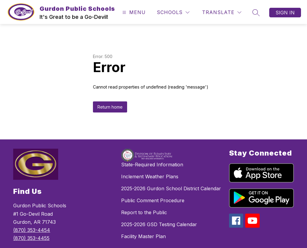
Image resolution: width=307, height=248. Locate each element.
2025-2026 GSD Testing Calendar (159, 224)
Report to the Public (144, 212)
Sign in (285, 13)
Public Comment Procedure (152, 200)
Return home (110, 106)
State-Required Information (152, 165)
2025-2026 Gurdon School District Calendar (171, 188)
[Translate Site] (222, 12)
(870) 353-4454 (31, 230)
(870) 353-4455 (31, 238)
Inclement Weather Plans (149, 176)
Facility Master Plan (143, 236)
